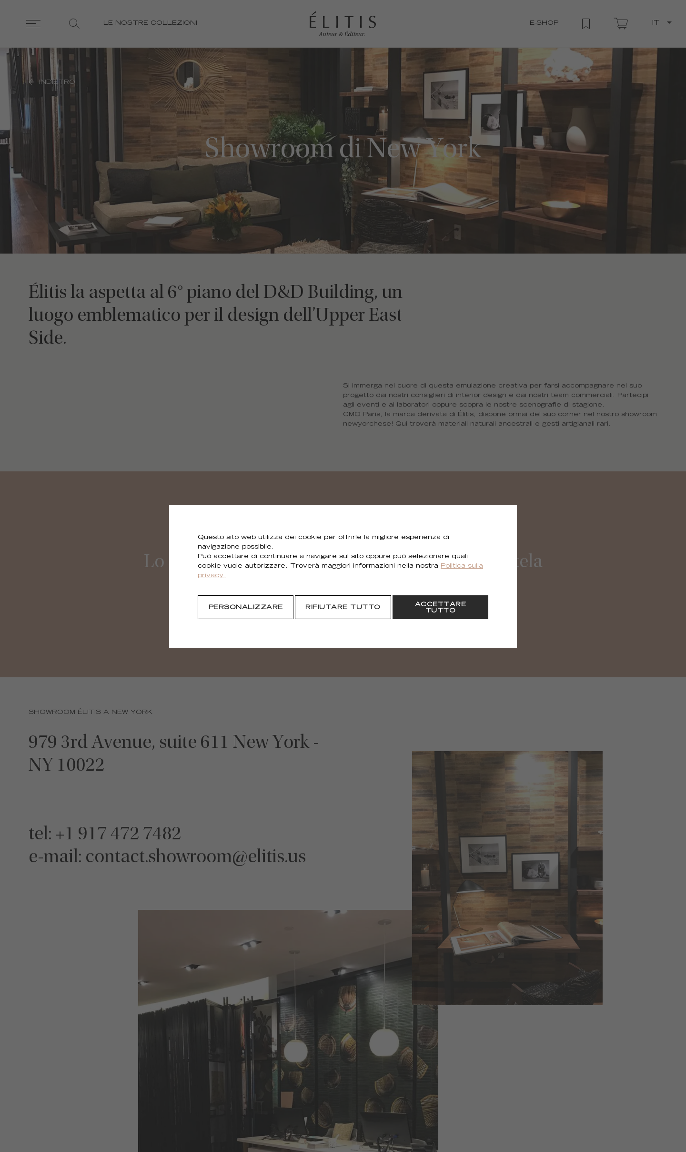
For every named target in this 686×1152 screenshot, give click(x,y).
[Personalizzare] (245, 607)
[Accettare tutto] (440, 607)
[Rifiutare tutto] (343, 607)
